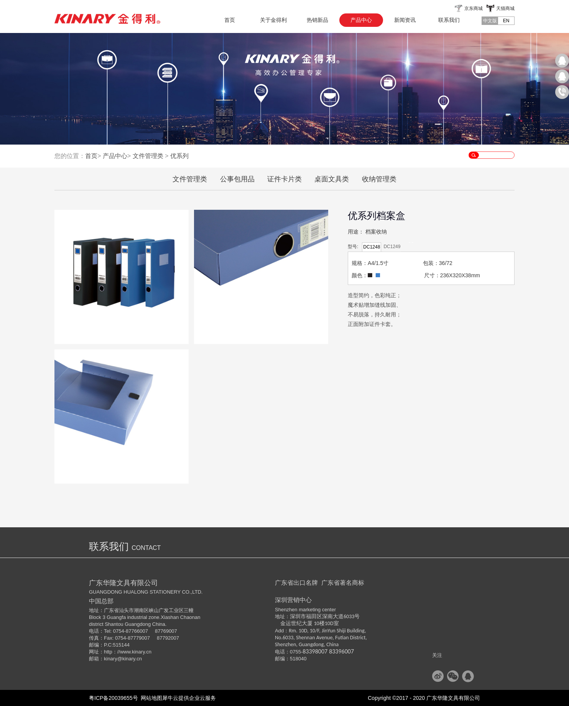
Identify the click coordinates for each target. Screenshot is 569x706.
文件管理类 (148, 156)
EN (506, 20)
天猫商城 (505, 8)
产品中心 (115, 156)
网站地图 (150, 698)
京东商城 (473, 8)
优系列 (179, 156)
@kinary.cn (129, 659)
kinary (110, 659)
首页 (229, 20)
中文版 (490, 20)
